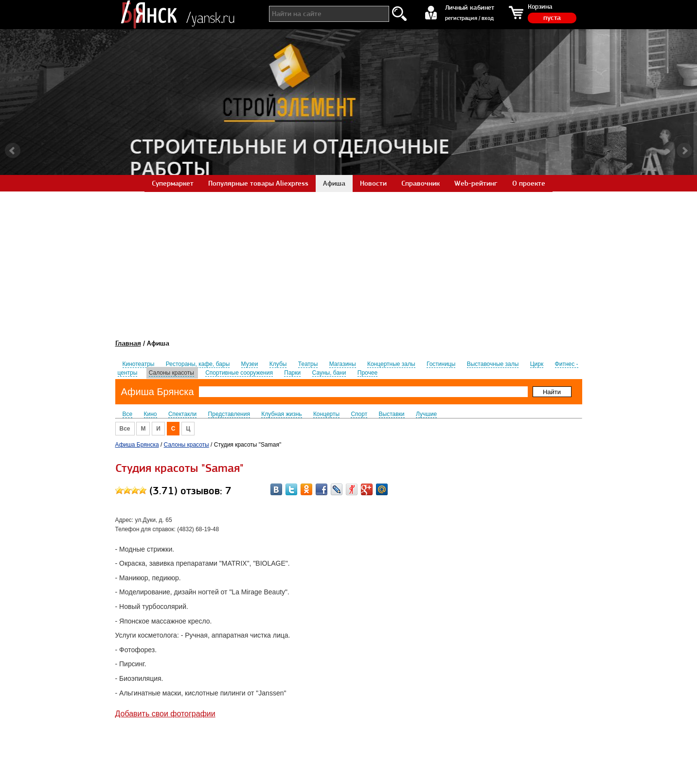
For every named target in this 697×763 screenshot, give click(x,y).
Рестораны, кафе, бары (198, 364)
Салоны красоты (171, 372)
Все (128, 414)
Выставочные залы (493, 364)
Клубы (278, 364)
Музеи (249, 364)
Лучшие (426, 414)
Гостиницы (441, 364)
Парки (292, 372)
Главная (128, 343)
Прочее (367, 372)
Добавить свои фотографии (165, 714)
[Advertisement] (348, 259)
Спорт (359, 414)
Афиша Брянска (157, 391)
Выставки (392, 414)
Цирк (537, 364)
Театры (308, 364)
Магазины (342, 364)
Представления (229, 414)
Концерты (326, 414)
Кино (150, 414)
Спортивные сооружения (239, 372)
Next (684, 150)
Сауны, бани (329, 372)
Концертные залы (391, 364)
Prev (12, 150)
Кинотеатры (139, 364)
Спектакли (182, 414)
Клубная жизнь (281, 414)
